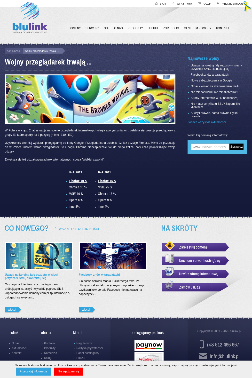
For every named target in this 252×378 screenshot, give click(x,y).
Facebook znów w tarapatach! (210, 74)
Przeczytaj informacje (33, 371)
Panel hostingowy (233, 3)
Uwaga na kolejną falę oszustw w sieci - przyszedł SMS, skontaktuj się (216, 67)
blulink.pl (235, 331)
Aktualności (13, 50)
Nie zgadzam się (68, 371)
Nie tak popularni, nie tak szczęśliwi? (214, 92)
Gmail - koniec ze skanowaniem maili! (215, 86)
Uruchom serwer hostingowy (199, 260)
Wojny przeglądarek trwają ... (41, 50)
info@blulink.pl (224, 356)
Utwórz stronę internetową (198, 273)
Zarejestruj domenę (193, 247)
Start (163, 3)
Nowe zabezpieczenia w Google (211, 80)
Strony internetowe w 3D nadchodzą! (214, 98)
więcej (12, 309)
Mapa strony (184, 3)
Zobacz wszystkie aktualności (207, 122)
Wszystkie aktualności (79, 228)
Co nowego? (26, 228)
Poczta (207, 3)
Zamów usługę (189, 287)
